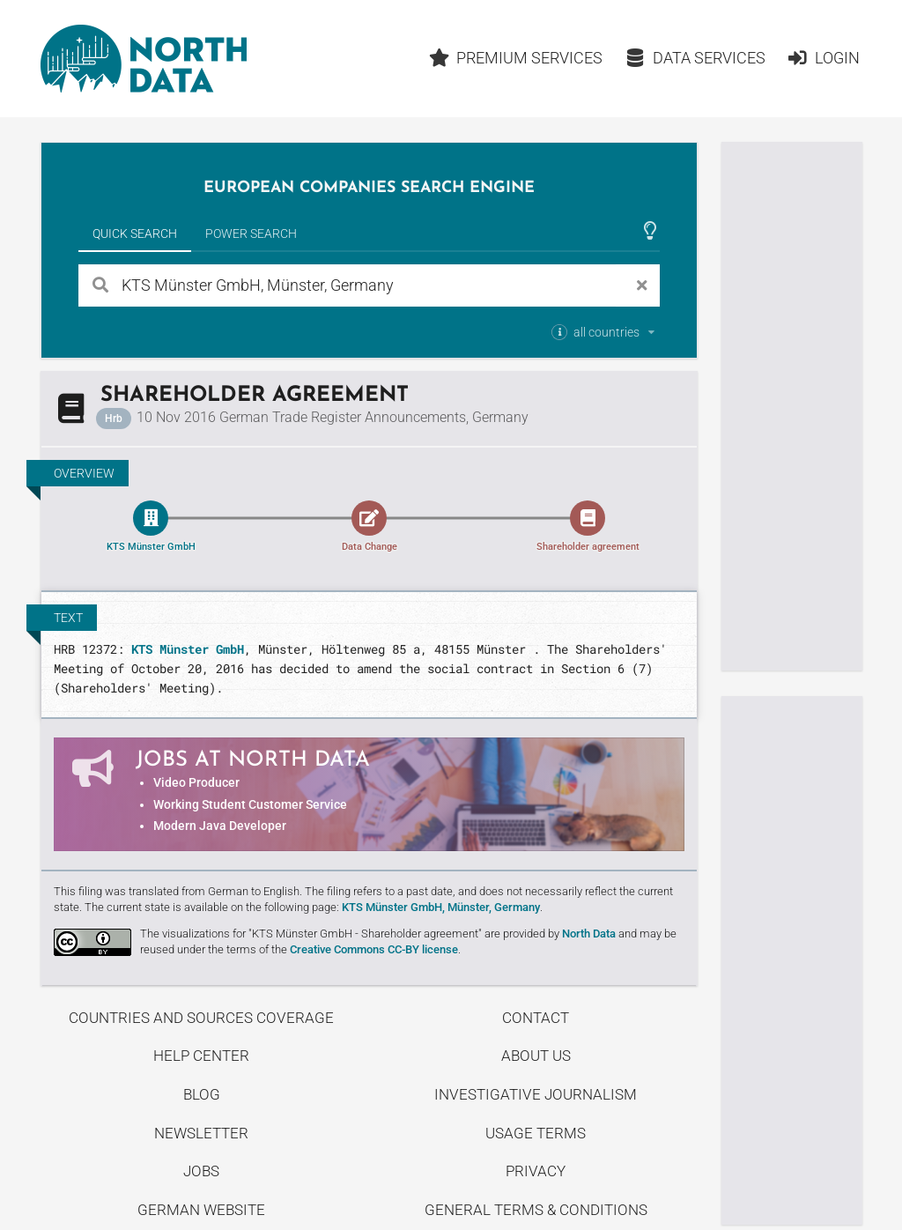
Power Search (251, 233)
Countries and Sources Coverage (201, 1017)
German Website (201, 1210)
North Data (589, 933)
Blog (201, 1094)
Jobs (201, 1171)
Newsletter (201, 1133)
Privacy (536, 1171)
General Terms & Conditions (536, 1210)
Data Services (695, 57)
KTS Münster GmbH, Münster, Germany (441, 907)
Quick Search (134, 233)
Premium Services (516, 57)
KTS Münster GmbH (187, 649)
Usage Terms (535, 1133)
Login (823, 57)
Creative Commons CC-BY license (374, 949)
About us (536, 1055)
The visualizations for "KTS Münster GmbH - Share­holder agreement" (311, 933)
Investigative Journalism (535, 1094)
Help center (201, 1055)
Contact (535, 1017)
